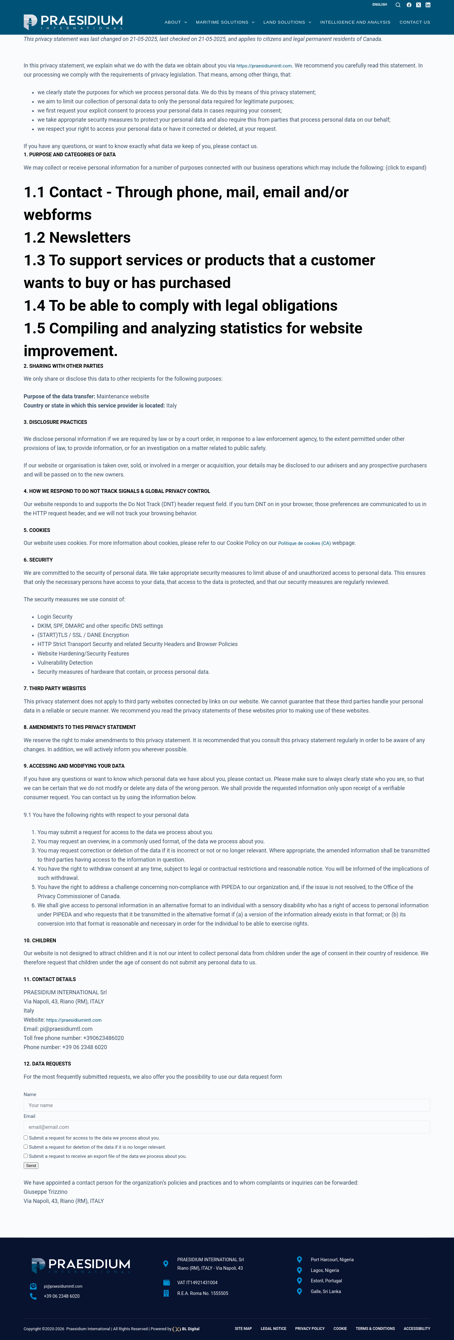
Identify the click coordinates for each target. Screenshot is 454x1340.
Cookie (340, 1328)
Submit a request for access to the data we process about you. (92, 1138)
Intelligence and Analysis (355, 22)
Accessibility (417, 1328)
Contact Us (415, 22)
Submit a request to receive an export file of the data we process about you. (105, 1156)
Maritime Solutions (225, 22)
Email (29, 1116)
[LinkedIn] (428, 5)
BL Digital (190, 1328)
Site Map (243, 1328)
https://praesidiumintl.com (269, 65)
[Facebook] (409, 5)
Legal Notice (273, 1328)
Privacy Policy (309, 1328)
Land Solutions (287, 22)
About (176, 22)
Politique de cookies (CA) (309, 543)
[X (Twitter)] (418, 5)
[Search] (398, 5)
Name (30, 1094)
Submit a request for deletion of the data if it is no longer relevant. (95, 1147)
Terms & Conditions (375, 1328)
